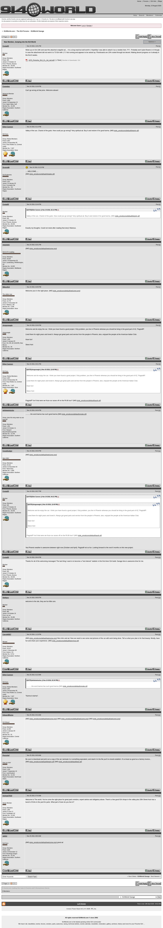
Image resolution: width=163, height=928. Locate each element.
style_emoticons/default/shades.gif (42, 174)
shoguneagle (7, 325)
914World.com (9, 31)
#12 (159, 491)
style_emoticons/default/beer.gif (70, 762)
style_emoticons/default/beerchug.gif (65, 641)
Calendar (158, 15)
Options (151, 42)
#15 (159, 634)
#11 (159, 451)
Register (89, 25)
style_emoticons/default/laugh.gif (88, 401)
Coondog (6, 86)
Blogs (160, 1)
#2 (159, 86)
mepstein (6, 245)
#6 (159, 244)
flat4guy (6, 598)
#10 (159, 410)
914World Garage (37, 31)
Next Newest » (155, 876)
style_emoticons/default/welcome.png (43, 249)
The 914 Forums (23, 31)
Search (141, 15)
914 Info (153, 1)
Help (135, 15)
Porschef (6, 755)
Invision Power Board (73, 909)
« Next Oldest (131, 876)
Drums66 (6, 167)
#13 (159, 557)
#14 (159, 597)
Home (139, 1)
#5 (159, 204)
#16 (159, 675)
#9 (159, 364)
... (81, 914)
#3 (159, 127)
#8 (159, 325)
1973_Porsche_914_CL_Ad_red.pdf (41, 60)
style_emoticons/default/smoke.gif (74, 414)
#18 (159, 755)
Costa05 (6, 46)
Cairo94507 (7, 634)
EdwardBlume (8, 715)
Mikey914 (6, 287)
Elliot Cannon (8, 127)
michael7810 (7, 796)
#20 (159, 836)
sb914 (5, 836)
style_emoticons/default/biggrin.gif (126, 131)
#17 (159, 715)
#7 (159, 287)
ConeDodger (7, 451)
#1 (159, 46)
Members (149, 15)
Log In (84, 25)
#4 (159, 167)
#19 (159, 795)
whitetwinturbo (8, 410)
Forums (145, 1)
